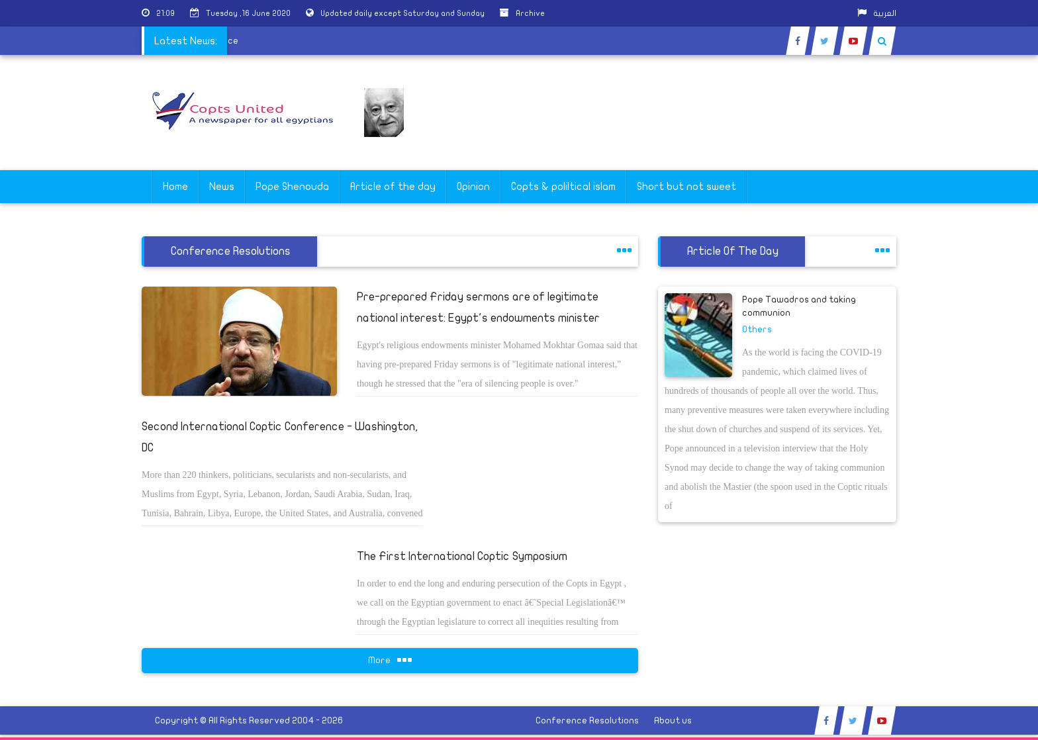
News (221, 186)
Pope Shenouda (292, 186)
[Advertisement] (975, 418)
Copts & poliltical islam (563, 186)
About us (673, 720)
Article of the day (393, 186)
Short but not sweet (686, 186)
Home (175, 186)
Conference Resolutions (587, 720)
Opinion (473, 186)
